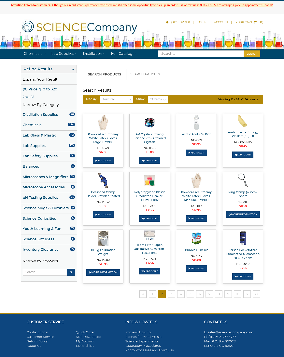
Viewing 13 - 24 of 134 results (238, 99)
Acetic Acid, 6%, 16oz (196, 134)
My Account (85, 341)
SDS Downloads (88, 336)
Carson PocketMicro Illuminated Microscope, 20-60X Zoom (243, 254)
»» (256, 294)
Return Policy (37, 341)
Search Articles (145, 74)
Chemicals (33, 54)
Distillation (92, 54)
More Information (243, 214)
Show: (140, 99)
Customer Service (40, 336)
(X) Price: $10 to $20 (40, 89)
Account (221, 22)
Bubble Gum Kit (196, 250)
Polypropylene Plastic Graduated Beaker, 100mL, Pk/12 (149, 196)
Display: (91, 99)
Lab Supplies (62, 54)
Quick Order (178, 22)
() (249, 22)
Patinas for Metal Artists (143, 336)
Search (252, 54)
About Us (34, 345)
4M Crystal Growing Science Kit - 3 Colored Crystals (150, 138)
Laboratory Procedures (143, 345)
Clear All (28, 96)
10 (237, 294)
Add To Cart (103, 160)
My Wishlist (85, 345)
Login (201, 22)
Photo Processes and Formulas (149, 350)
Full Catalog (121, 54)
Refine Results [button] (37, 69)
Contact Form (37, 332)
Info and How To (138, 332)
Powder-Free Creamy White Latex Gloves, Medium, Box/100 (196, 196)
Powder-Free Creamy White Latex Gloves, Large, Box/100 (103, 138)
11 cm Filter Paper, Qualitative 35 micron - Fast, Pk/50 (150, 249)
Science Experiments (142, 341)
